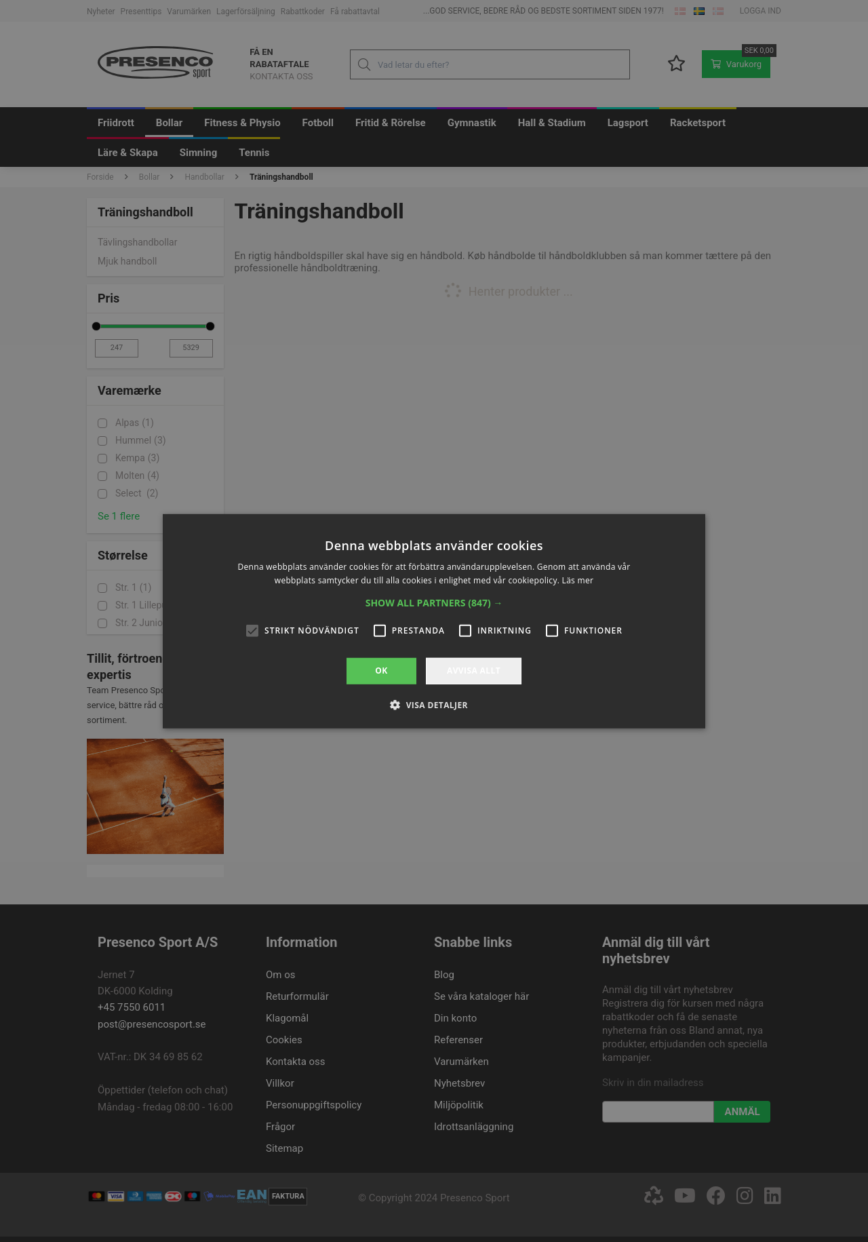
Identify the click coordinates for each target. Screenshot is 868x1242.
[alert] (434, 621)
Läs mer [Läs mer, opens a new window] (578, 580)
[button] (434, 603)
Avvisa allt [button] (473, 670)
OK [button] (381, 670)
